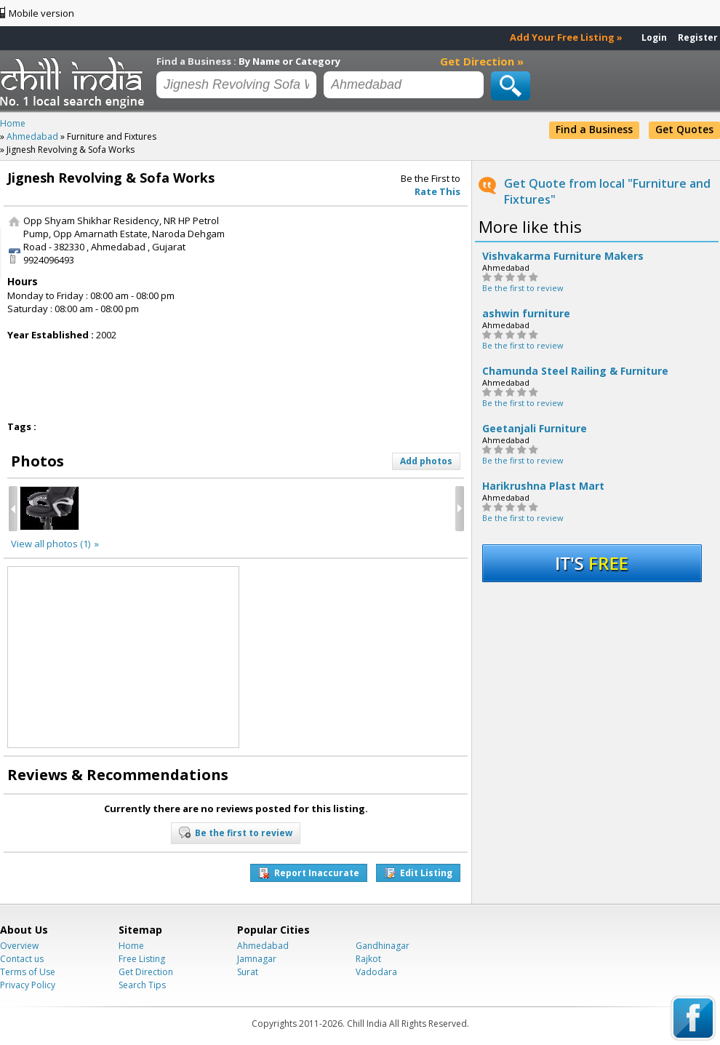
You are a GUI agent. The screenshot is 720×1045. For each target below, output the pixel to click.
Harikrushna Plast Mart (543, 486)
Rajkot (368, 959)
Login (654, 37)
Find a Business (594, 129)
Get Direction (146, 972)
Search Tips (142, 985)
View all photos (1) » (55, 543)
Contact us (22, 959)
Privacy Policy (27, 985)
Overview (19, 945)
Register (698, 37)
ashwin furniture (526, 313)
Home (131, 945)
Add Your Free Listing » (566, 37)
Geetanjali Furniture (534, 428)
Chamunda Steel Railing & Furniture (575, 371)
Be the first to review (523, 287)
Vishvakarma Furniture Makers (563, 256)
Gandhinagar (382, 945)
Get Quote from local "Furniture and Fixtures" (607, 191)
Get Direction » (482, 61)
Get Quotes (684, 129)
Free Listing (142, 959)
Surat (247, 972)
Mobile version (41, 13)
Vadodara (376, 972)
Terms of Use (27, 972)
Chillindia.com (74, 82)
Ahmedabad (263, 945)
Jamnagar (256, 959)
